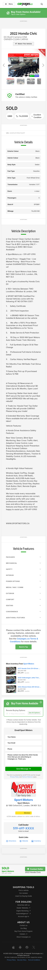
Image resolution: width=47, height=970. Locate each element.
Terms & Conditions (34, 960)
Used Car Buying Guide (23, 896)
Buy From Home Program (23, 931)
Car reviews (23, 893)
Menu (9, 4)
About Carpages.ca (23, 937)
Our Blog (23, 928)
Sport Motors (28, 664)
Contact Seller (35, 869)
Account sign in (23, 916)
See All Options (34, 713)
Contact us (23, 925)
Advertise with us (23, 905)
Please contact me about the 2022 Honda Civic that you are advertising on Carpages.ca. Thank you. (23, 759)
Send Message (23, 769)
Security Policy (21, 960)
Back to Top (23, 647)
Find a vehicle (23, 890)
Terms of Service (27, 777)
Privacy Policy (14, 777)
